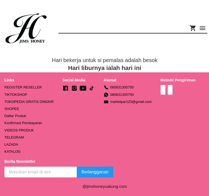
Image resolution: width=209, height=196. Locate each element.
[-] (65, 88)
